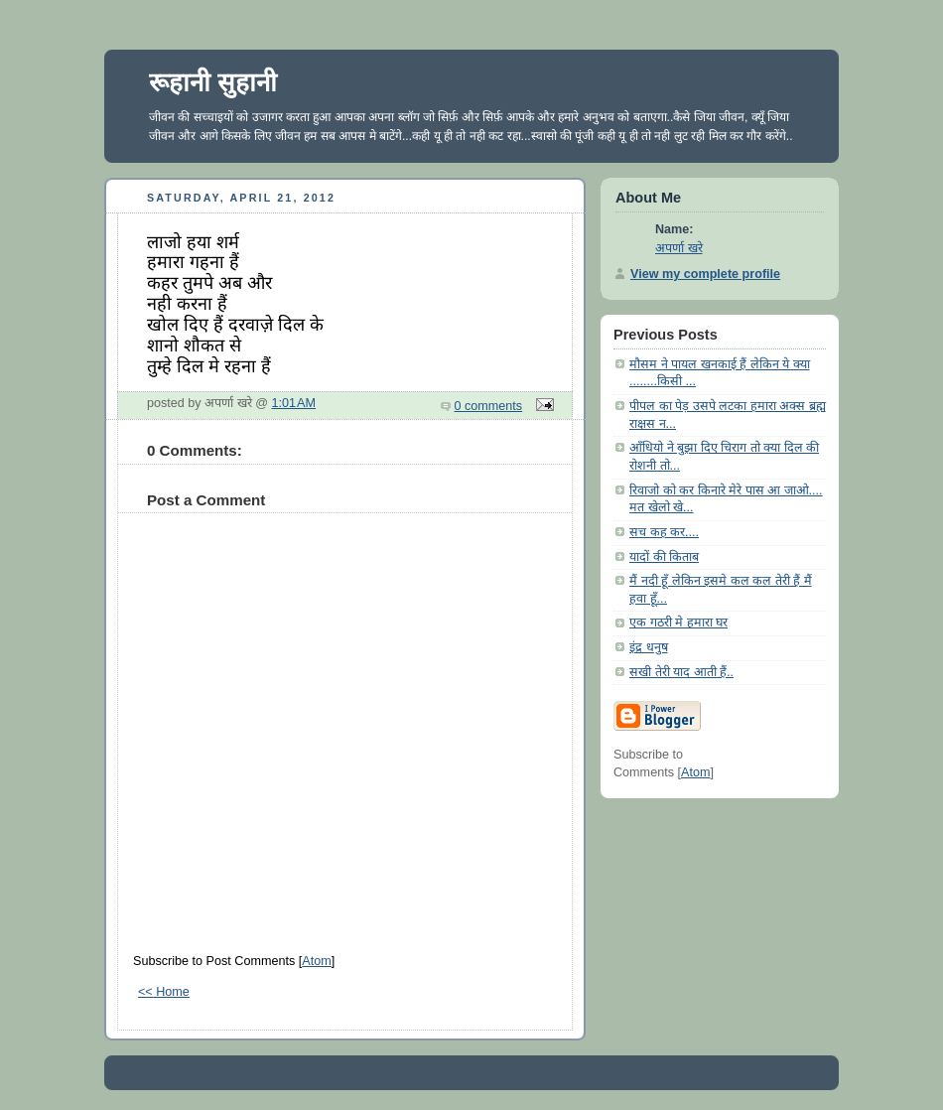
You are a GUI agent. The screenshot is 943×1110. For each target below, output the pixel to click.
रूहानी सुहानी (213, 82)
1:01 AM (294, 403)
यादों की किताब (664, 557)
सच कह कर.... (664, 532)
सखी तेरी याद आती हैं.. (681, 672)
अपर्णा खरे (679, 248)
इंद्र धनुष (648, 647)
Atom (316, 961)
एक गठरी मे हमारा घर (678, 622)
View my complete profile (705, 274)
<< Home (164, 992)
